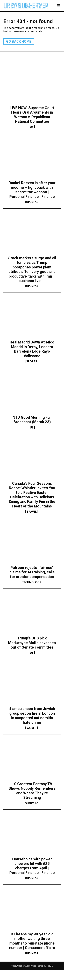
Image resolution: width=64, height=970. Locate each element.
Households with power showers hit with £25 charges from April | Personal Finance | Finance (32, 866)
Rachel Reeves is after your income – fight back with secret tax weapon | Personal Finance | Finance (32, 190)
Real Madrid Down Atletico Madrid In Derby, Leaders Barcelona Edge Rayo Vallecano (32, 349)
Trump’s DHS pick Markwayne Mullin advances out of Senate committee (32, 642)
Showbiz (31, 803)
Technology (31, 582)
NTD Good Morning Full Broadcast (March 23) (32, 419)
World (32, 728)
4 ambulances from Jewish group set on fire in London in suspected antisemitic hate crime (32, 715)
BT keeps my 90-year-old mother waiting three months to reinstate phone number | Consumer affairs (32, 941)
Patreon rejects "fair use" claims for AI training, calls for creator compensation (32, 572)
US (31, 126)
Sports (31, 361)
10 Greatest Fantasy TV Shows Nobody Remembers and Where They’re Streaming (32, 791)
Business (31, 202)
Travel (32, 511)
